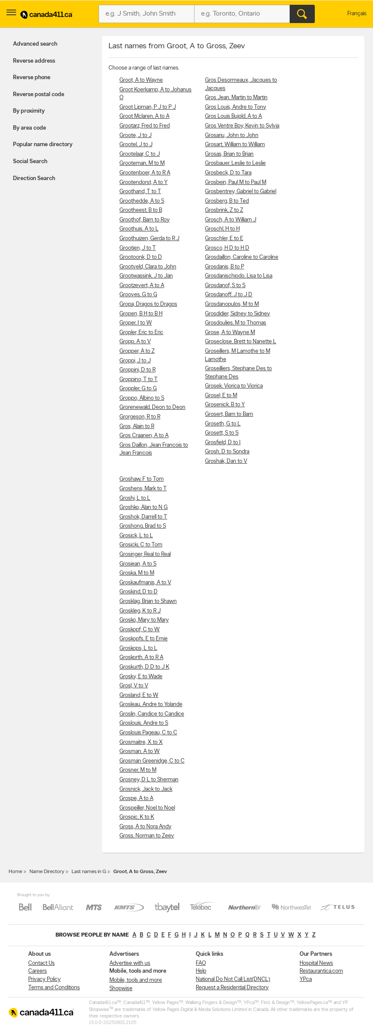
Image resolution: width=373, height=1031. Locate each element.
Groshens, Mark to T (143, 489)
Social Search (30, 161)
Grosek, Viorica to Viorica (234, 386)
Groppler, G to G (138, 389)
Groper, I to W (135, 323)
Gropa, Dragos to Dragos (148, 304)
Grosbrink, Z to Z (224, 210)
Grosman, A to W (139, 751)
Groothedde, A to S (141, 201)
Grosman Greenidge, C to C (152, 761)
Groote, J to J (135, 135)
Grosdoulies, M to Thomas (235, 323)
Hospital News (316, 963)
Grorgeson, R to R (139, 417)
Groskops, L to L (138, 648)
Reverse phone (31, 77)
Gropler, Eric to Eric (141, 332)
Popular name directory (43, 144)
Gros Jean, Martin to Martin (236, 97)
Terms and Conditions (54, 988)
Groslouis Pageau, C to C (148, 733)
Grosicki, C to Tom (140, 545)
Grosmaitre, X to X (141, 742)
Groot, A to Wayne (141, 80)
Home (15, 871)
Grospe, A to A (136, 798)
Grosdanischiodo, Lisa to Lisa (238, 276)
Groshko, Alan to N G (143, 507)
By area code (29, 128)
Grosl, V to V (133, 686)
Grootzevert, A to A (141, 285)
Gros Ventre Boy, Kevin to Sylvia (242, 126)
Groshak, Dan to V (226, 461)
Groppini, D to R (137, 370)
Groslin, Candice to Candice (151, 714)
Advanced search (35, 44)
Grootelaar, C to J (139, 154)
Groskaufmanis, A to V (145, 583)
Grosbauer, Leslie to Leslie (235, 163)
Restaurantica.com (321, 971)
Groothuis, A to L (138, 229)
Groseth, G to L (223, 424)
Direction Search (34, 178)
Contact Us (41, 963)
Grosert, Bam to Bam (229, 414)
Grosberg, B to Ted (227, 201)
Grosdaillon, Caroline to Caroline (241, 257)
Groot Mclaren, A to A (144, 116)
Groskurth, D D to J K (144, 667)
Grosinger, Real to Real (145, 554)
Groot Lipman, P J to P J (147, 107)
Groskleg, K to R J (140, 611)
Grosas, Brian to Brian (229, 154)
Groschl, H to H (222, 229)
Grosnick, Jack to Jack (145, 789)
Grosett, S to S (221, 433)
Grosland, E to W (138, 695)
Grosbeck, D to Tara (228, 173)
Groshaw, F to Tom (141, 479)
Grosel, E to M (221, 395)
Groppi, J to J (135, 361)
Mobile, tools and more (135, 980)
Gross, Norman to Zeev (146, 836)
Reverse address (34, 61)
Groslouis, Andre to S (143, 723)
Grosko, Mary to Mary (144, 620)
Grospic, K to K (136, 817)
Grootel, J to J (135, 144)
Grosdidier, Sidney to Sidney (237, 314)
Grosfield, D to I (223, 442)
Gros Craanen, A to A (143, 436)
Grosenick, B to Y (225, 405)
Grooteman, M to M (142, 163)
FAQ (201, 963)
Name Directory (47, 871)
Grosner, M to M (137, 770)
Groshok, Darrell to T (143, 517)
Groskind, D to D (138, 592)
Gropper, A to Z (137, 351)
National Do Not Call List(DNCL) (233, 979)
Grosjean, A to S (137, 564)
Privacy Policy (44, 979)
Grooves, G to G (138, 295)
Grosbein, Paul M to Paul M (235, 182)
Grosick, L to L (136, 536)
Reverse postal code (38, 94)
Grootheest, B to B (140, 210)
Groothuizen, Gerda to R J (149, 238)
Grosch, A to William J (230, 220)
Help (201, 971)
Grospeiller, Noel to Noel (147, 808)
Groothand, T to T (140, 191)
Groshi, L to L (134, 498)
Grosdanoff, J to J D (228, 295)
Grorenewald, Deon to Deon (152, 407)
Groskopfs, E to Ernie (143, 639)
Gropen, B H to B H (140, 314)
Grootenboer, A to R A (144, 173)
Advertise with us (129, 963)
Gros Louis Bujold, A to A (233, 116)
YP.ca (306, 979)
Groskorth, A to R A (141, 657)
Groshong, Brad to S (142, 526)
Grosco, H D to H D (227, 248)
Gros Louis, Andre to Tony (235, 107)
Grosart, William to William (235, 144)
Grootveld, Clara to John (147, 267)
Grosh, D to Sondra (227, 452)
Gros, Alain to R (136, 426)
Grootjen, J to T (137, 248)
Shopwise (120, 988)
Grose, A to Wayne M (230, 332)
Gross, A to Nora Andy (145, 827)
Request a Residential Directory (232, 988)
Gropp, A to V (135, 342)
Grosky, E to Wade (140, 677)
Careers (37, 971)
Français (356, 14)
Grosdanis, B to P (224, 267)
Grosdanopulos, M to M (232, 304)
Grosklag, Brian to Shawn (148, 601)
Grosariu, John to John (231, 135)
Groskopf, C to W (139, 630)
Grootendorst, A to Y (143, 182)
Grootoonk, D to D (140, 257)
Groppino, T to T (138, 379)
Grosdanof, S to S (225, 285)
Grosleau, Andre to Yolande (150, 704)
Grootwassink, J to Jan (146, 276)
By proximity (29, 111)
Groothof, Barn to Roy (144, 220)
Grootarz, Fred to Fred (144, 126)
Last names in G (89, 871)
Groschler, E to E (224, 238)
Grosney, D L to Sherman (148, 780)
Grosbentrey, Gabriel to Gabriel (240, 191)
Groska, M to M (136, 573)
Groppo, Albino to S (141, 398)
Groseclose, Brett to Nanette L (240, 342)
